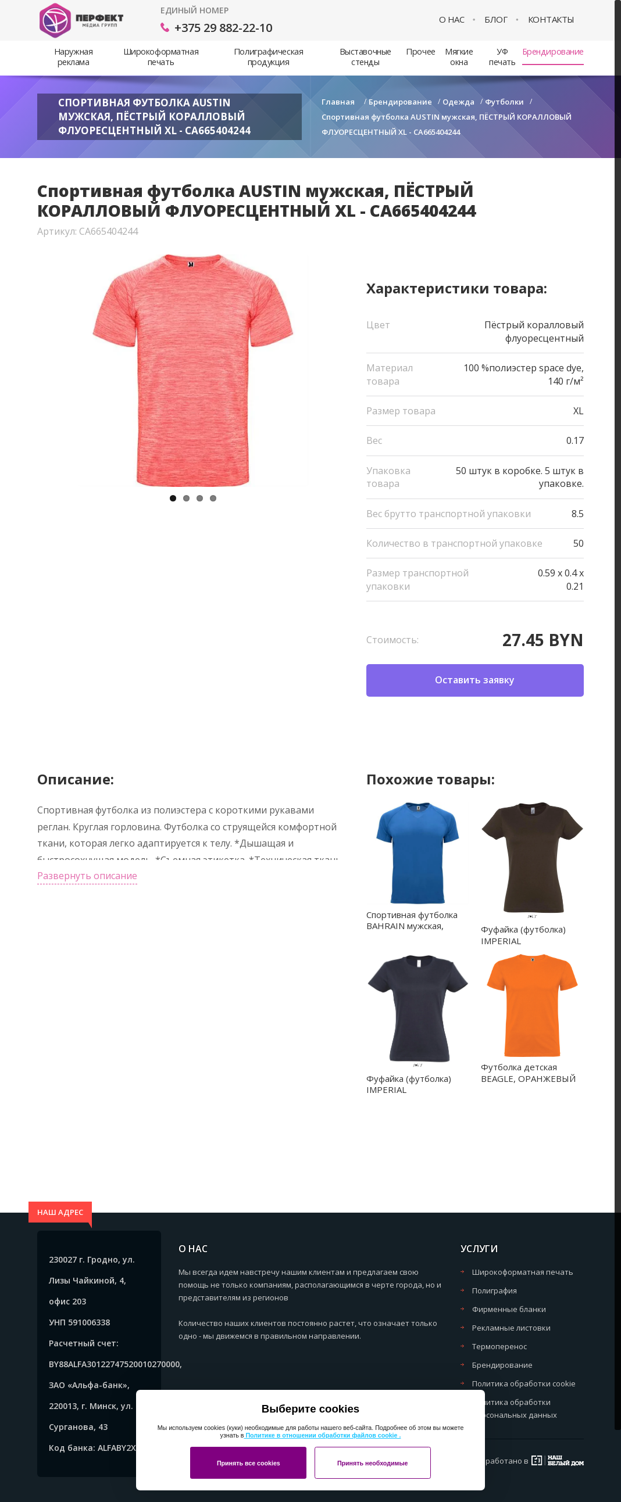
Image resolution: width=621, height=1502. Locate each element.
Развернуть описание (87, 875)
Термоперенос (499, 1346)
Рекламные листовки (511, 1327)
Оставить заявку (475, 679)
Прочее (420, 51)
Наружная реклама (73, 56)
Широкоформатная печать (160, 56)
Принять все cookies (248, 1463)
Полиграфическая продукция (268, 56)
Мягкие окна (459, 56)
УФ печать (502, 56)
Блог (495, 19)
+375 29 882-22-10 (223, 27)
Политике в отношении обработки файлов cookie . (322, 1435)
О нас (452, 19)
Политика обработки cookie (524, 1383)
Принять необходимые (372, 1463)
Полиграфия (494, 1290)
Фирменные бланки (509, 1309)
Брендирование (553, 51)
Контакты (551, 19)
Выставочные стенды (365, 56)
